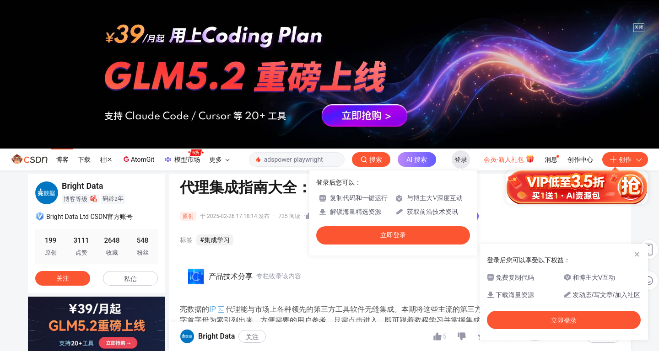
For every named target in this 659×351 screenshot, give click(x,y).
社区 (106, 159)
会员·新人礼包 (509, 158)
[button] (31, 328)
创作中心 (580, 159)
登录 (460, 159)
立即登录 (393, 235)
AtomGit (138, 159)
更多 (219, 159)
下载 (84, 159)
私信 (130, 278)
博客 (62, 159)
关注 (252, 336)
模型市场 (183, 156)
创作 (625, 159)
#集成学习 (215, 240)
